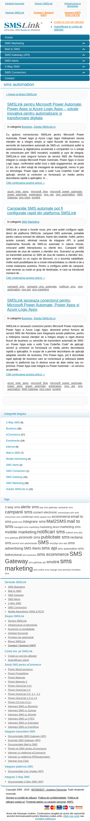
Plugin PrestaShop (18, 673)
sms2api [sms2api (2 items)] (53, 543)
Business (27, 126)
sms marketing (40, 289)
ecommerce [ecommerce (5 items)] (61, 516)
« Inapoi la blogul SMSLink (21, 94)
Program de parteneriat (20, 637)
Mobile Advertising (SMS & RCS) (26, 611)
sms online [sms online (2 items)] (38, 569)
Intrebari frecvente (14, 3)
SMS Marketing (30, 221)
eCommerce (13, 434)
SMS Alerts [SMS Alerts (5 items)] (32, 548)
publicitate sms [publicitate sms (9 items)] (55, 537)
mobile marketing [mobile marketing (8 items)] (20, 532)
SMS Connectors (16, 471)
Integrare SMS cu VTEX (21, 718)
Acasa (9, 37)
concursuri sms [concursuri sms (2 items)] (13, 517)
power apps (14, 386)
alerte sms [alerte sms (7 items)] (30, 507)
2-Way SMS (13, 422)
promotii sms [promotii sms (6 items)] (29, 537)
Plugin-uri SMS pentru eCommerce (27, 748)
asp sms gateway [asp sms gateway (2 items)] (48, 507)
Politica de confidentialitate (52, 797)
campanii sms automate (42, 286)
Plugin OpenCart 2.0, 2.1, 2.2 (24, 694)
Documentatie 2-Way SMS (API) (25, 781)
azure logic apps (17, 191)
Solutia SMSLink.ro (44, 126)
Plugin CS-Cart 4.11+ (20, 702)
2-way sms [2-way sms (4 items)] (12, 507)
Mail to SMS (13, 452)
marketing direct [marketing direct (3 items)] (49, 527)
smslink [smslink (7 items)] (53, 562)
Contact (9, 78)
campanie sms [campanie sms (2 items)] (65, 507)
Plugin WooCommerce (20, 669)
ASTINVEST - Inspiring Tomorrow (48, 789)
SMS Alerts (12, 464)
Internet (10, 446)
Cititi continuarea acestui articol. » (25, 182)
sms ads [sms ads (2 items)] (63, 543)
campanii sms (15, 286)
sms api (49, 194)
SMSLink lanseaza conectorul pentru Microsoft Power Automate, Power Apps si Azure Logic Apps (43, 305)
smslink (36, 197)
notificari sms (67, 286)
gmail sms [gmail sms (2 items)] (17, 522)
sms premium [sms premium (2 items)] (65, 569)
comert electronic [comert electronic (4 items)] (45, 512)
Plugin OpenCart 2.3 (19, 690)
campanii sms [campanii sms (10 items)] (18, 511)
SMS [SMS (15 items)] (43, 542)
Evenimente (13, 440)
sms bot (26, 289)
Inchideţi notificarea (45, 818)
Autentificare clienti (18, 660)
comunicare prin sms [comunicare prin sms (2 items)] (68, 512)
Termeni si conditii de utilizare (21, 797)
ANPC (70, 801)
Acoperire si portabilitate (21, 629)
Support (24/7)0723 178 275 (73, 13)
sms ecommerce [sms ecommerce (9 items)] (53, 554)
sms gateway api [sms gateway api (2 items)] (37, 562)
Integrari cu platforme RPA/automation (29, 756)
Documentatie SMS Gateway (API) (27, 736)
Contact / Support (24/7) (44, 13)
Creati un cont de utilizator (69, 22)
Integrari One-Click (18, 761)
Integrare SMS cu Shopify (22, 714)
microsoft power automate (66, 191)
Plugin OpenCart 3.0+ (20, 685)
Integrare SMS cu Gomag (22, 710)
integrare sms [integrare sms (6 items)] (34, 521)
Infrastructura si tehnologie (72, 4)
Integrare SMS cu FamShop (23, 727)
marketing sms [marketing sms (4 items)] (70, 527)
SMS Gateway (30, 389)
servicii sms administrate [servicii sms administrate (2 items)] (24, 543)
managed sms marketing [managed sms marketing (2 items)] (26, 527)
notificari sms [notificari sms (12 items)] (51, 531)
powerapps (35, 194)
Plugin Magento (16, 677)
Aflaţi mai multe (71, 816)
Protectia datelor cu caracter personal (46, 801)
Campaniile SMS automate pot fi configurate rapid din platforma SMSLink (41, 210)
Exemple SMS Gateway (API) (24, 740)
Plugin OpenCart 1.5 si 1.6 (22, 698)
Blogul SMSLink (16, 641)
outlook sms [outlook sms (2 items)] (72, 532)
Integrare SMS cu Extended (23, 722)
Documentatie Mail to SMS (22, 744)
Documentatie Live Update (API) (26, 771)
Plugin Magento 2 (17, 681)
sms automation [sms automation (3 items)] (67, 548)
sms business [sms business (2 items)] (29, 555)
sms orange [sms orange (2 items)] (51, 569)
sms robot (24, 197)
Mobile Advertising (16, 458)
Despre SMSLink (44, 3)
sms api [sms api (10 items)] (49, 547)
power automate (17, 194)
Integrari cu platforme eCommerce (27, 752)
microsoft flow (39, 191)
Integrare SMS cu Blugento (23, 706)
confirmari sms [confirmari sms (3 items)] (30, 516)
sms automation (65, 194)
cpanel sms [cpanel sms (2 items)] (45, 517)
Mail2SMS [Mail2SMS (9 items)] (56, 521)
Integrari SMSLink (14, 12)
